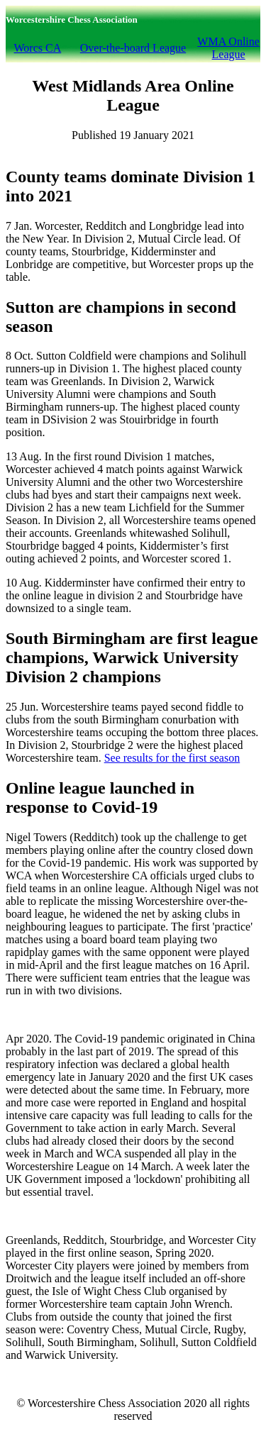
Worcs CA (38, 48)
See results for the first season (172, 758)
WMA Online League (228, 47)
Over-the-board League (133, 48)
